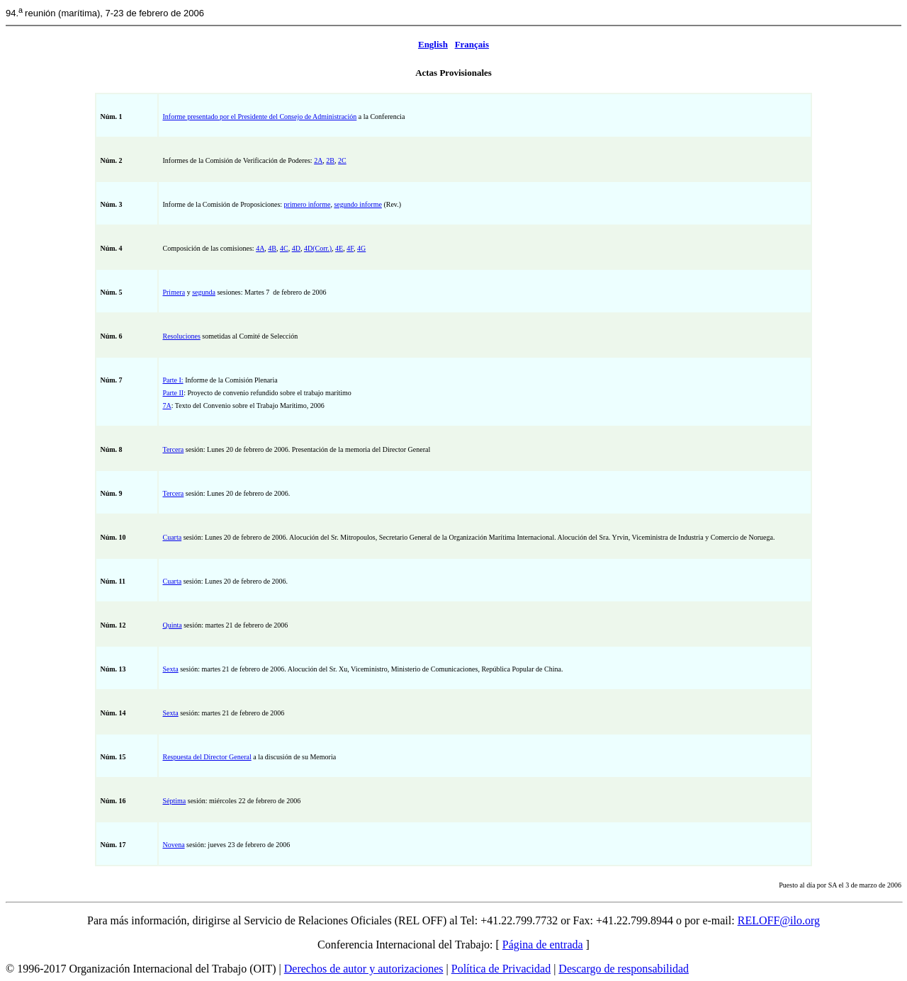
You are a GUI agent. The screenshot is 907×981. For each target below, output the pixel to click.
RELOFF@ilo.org (779, 920)
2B (330, 160)
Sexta (170, 669)
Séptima (174, 801)
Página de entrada (542, 945)
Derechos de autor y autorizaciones (364, 969)
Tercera (173, 449)
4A (260, 248)
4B (272, 248)
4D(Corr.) (318, 248)
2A (318, 160)
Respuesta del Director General (206, 757)
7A (166, 405)
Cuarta (171, 537)
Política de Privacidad (501, 969)
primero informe (307, 204)
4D (296, 248)
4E (339, 248)
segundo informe (358, 204)
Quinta (171, 625)
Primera (173, 292)
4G (361, 248)
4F (350, 248)
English (433, 44)
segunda (203, 292)
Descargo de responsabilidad (623, 969)
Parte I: (172, 380)
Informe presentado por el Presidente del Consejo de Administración (259, 116)
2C (342, 160)
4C (284, 248)
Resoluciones (181, 336)
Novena (173, 845)
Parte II (173, 393)
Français (472, 44)
